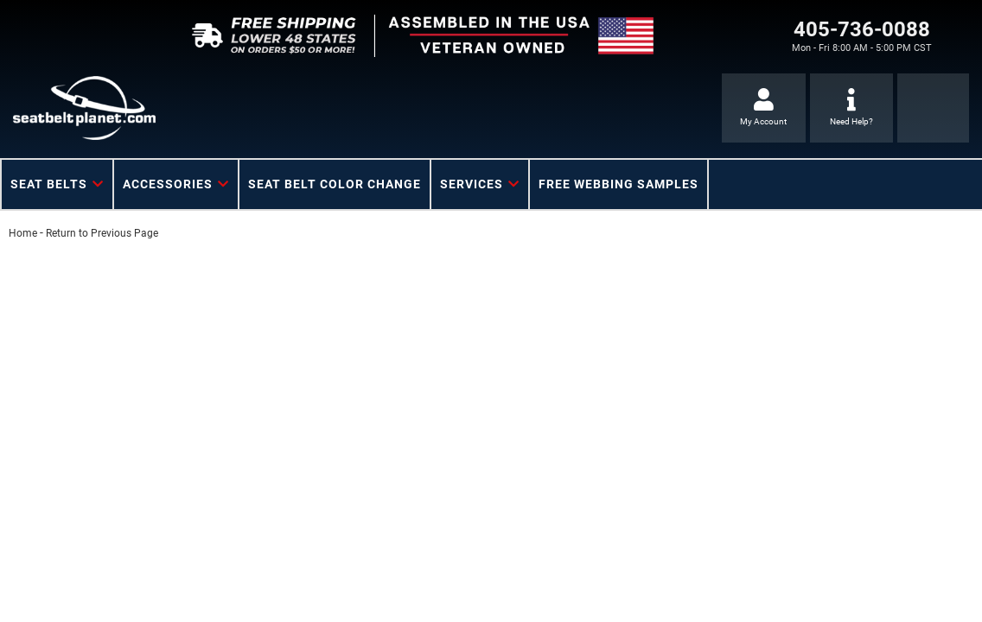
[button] (57, 184)
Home (23, 233)
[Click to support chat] (852, 108)
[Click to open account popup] (764, 108)
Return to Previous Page (102, 233)
